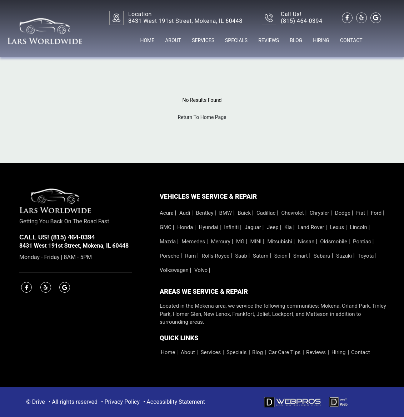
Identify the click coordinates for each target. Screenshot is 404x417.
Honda (185, 227)
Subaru (323, 256)
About (173, 40)
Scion (281, 256)
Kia (288, 227)
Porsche (170, 256)
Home (147, 40)
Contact (351, 40)
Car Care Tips (285, 352)
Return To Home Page (202, 117)
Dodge (343, 213)
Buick (245, 213)
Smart (301, 256)
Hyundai (209, 227)
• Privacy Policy (120, 401)
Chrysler (320, 213)
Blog (296, 40)
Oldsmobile (334, 241)
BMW (226, 213)
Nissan (307, 241)
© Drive (35, 401)
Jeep (273, 227)
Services (203, 40)
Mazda (168, 241)
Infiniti (232, 227)
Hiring (321, 40)
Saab (241, 256)
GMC (166, 227)
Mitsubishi (280, 241)
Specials (236, 40)
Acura (167, 213)
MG (241, 241)
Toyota (366, 256)
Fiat (361, 213)
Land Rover (311, 227)
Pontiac (363, 241)
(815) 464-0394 (301, 21)
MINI (256, 241)
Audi (185, 213)
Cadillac (266, 213)
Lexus (337, 227)
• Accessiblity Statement (174, 401)
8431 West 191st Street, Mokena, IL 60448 (74, 245)
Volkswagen (175, 270)
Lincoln (359, 227)
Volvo (201, 270)
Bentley (205, 213)
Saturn (261, 256)
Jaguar (253, 227)
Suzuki (344, 256)
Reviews (268, 40)
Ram (191, 256)
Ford (377, 213)
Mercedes (193, 241)
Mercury (221, 241)
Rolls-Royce (216, 256)
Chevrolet (293, 213)
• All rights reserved (73, 401)
